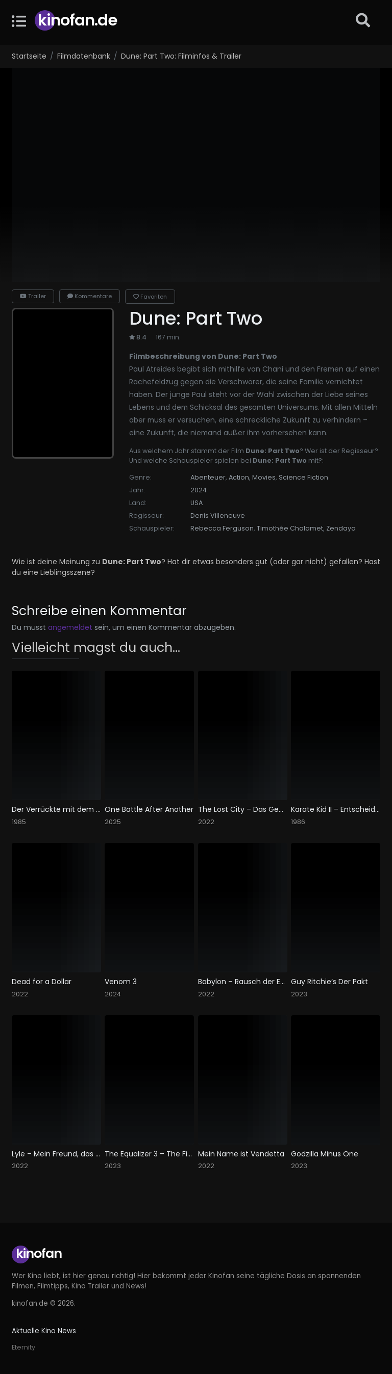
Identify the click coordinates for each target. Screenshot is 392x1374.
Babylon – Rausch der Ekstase (242, 981)
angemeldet (70, 627)
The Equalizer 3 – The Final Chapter (149, 1154)
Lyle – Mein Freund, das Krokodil (56, 1154)
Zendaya (341, 528)
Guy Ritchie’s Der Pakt (329, 981)
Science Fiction (303, 477)
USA (196, 502)
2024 (198, 490)
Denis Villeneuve (217, 515)
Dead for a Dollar (41, 981)
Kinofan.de (77, 20)
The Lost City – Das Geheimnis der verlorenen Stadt (242, 809)
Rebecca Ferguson (222, 528)
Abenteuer (208, 477)
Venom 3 (121, 981)
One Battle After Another (149, 809)
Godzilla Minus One (324, 1154)
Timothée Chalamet (290, 528)
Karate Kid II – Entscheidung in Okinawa (335, 809)
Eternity (23, 1347)
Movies (264, 477)
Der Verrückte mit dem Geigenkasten (56, 809)
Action (239, 477)
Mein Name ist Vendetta (241, 1154)
